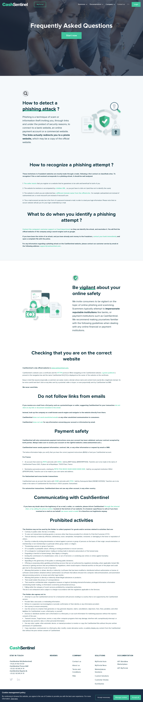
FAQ (74, 676)
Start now (71, 35)
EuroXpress (99, 684)
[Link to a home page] (18, 4)
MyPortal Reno (101, 665)
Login (136, 4)
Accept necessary (103, 697)
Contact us (121, 4)
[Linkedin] (18, 679)
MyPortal (40, 4)
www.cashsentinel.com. (60, 368)
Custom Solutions (102, 676)
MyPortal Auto (100, 661)
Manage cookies (121, 697)
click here (14, 699)
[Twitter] (11, 679)
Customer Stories (102, 680)
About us (76, 665)
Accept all (135, 697)
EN (128, 4)
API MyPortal (122, 668)
